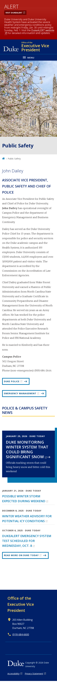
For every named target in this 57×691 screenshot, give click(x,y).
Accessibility (13, 673)
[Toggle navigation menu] (28, 57)
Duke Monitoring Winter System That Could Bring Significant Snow (27, 449)
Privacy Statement (34, 673)
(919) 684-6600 (20, 634)
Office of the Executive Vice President (20, 604)
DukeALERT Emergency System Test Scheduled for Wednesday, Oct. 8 (26, 541)
